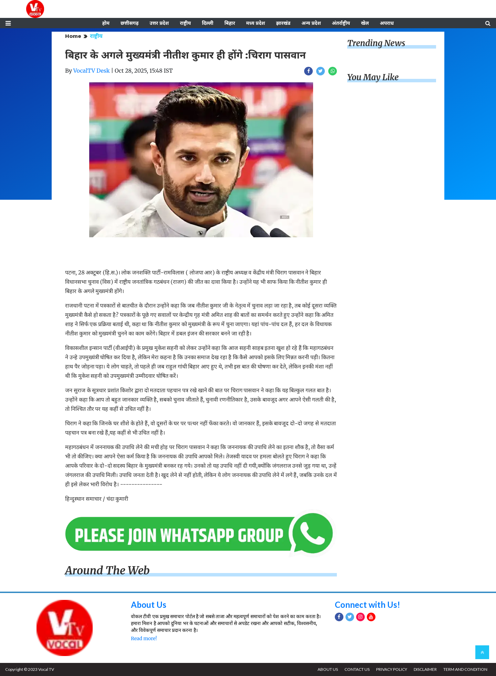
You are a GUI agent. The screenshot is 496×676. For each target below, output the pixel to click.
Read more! (144, 638)
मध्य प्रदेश (255, 23)
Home (73, 36)
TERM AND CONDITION (465, 669)
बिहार (229, 23)
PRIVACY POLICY (391, 669)
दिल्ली (207, 23)
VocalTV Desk (91, 70)
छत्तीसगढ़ (129, 23)
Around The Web (107, 571)
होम (106, 23)
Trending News (376, 43)
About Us (148, 605)
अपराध (387, 23)
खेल (365, 23)
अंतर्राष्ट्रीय (341, 23)
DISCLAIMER (425, 669)
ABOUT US (328, 669)
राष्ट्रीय (185, 23)
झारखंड (283, 23)
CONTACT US (357, 669)
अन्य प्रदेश (311, 23)
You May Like (373, 77)
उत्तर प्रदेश (159, 23)
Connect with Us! (367, 605)
